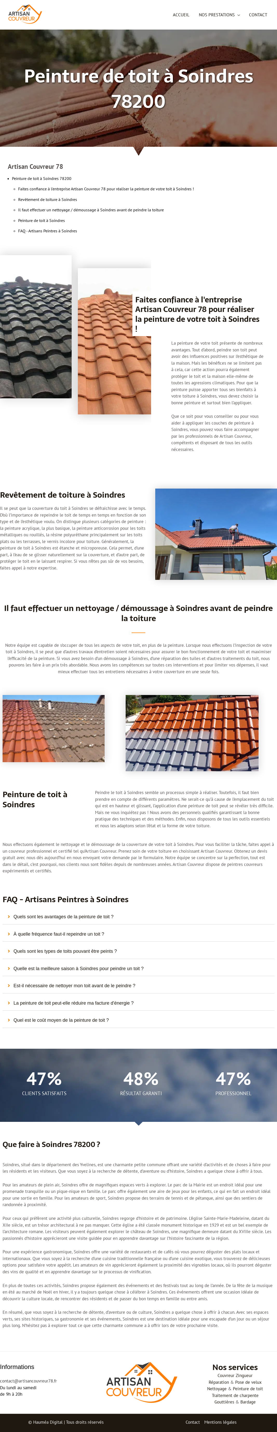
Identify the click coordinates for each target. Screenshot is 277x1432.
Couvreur (226, 1375)
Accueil (182, 15)
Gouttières (224, 1402)
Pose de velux (248, 1382)
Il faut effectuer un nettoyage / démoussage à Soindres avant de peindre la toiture (91, 209)
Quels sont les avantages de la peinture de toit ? (63, 916)
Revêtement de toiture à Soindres (47, 199)
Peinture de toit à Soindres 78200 (41, 178)
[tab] (138, 917)
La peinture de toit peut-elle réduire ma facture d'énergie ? (73, 1003)
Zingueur (244, 1375)
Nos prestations (217, 15)
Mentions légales (220, 1422)
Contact (258, 15)
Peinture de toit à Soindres (41, 220)
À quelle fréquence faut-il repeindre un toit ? (58, 934)
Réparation (219, 1382)
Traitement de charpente (235, 1395)
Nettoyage (217, 1389)
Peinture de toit (248, 1389)
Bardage (248, 1402)
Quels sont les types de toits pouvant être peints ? (65, 951)
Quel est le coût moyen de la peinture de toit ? (61, 1020)
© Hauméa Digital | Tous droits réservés (66, 1422)
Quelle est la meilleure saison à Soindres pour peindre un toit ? (78, 968)
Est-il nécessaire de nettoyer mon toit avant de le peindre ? (74, 985)
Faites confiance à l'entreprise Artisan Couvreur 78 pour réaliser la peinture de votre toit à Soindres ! (106, 188)
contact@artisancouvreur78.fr (28, 1381)
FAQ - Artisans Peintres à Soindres (47, 230)
